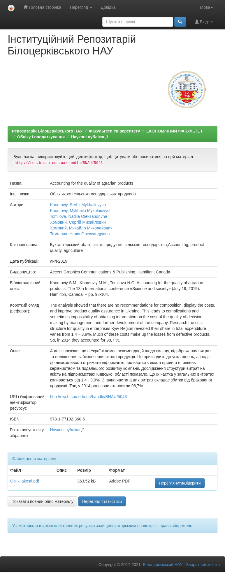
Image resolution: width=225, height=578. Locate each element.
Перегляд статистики (102, 501)
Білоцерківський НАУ (162, 564)
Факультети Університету (114, 131)
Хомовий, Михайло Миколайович (81, 228)
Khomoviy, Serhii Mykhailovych (78, 204)
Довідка (108, 7)
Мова (206, 7)
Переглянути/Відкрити (180, 483)
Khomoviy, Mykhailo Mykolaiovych (80, 210)
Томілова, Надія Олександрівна (80, 233)
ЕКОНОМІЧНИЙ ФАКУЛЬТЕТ (174, 131)
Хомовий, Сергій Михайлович (78, 222)
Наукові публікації (89, 137)
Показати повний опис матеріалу (42, 501)
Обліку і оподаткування (41, 137)
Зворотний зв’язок (203, 564)
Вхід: (204, 21)
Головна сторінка (42, 7)
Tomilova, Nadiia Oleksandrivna (78, 216)
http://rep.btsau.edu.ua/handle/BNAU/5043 (88, 396)
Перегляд (81, 7)
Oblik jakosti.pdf (24, 481)
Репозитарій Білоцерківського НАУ (47, 131)
